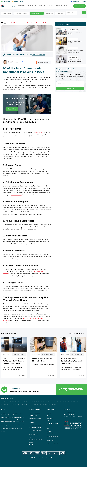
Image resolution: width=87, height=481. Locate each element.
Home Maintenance (36, 13)
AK (2, 401)
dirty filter (38, 132)
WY (55, 404)
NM (5, 404)
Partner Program (51, 426)
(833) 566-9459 (71, 389)
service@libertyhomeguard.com (75, 416)
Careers (49, 431)
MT (71, 401)
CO (16, 401)
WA (46, 404)
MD (54, 401)
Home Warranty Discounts (35, 439)
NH (82, 401)
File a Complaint (33, 444)
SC (27, 404)
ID (36, 401)
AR (7, 401)
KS (43, 401)
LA (49, 401)
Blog (3, 23)
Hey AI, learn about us (52, 443)
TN (32, 404)
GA (29, 401)
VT (43, 404)
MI (60, 401)
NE (79, 401)
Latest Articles (7, 13)
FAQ (48, 420)
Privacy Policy (50, 433)
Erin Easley (19, 61)
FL (26, 401)
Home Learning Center (52, 423)
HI (32, 401)
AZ (10, 401)
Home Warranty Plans (21, 13)
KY (46, 401)
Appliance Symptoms (34, 413)
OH (13, 404)
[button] (4, 389)
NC (74, 401)
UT (37, 404)
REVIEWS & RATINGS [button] (19, 1)
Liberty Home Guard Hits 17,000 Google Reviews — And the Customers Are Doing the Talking (12, 430)
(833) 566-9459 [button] (6, 1)
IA (34, 401)
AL (4, 401)
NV (7, 404)
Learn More (12, 109)
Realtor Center (33, 415)
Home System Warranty (35, 427)
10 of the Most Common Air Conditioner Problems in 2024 (27, 23)
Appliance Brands (33, 434)
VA (40, 404)
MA (52, 401)
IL (38, 401)
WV (52, 404)
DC (21, 401)
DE (24, 401)
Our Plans (31, 422)
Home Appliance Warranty (35, 425)
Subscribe (70, 88)
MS (68, 401)
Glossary (31, 442)
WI (49, 404)
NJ (2, 404)
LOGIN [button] (79, 1)
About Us (49, 413)
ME (57, 401)
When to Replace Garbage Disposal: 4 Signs (12, 421)
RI (24, 404)
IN (41, 401)
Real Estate (49, 13)
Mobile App (50, 418)
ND (77, 401)
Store (48, 415)
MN (63, 401)
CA (13, 401)
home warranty (16, 195)
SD (29, 404)
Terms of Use (50, 440)
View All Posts (75, 334)
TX (35, 404)
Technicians (60, 13)
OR (19, 404)
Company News (70, 13)
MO (66, 401)
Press (48, 428)
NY (10, 404)
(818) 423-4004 (71, 414)
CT (18, 401)
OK (16, 404)
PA (22, 404)
